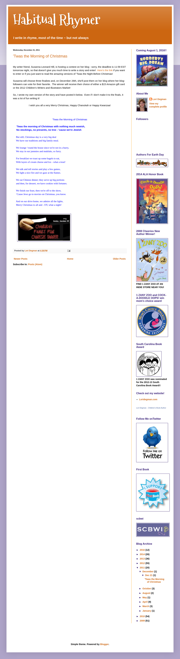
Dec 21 (149, 575)
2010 (142, 616)
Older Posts (119, 258)
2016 (142, 550)
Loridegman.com (148, 399)
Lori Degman (160, 99)
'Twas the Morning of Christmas (40, 56)
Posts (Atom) (35, 264)
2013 (142, 558)
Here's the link (105, 70)
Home (70, 258)
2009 (142, 620)
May (144, 597)
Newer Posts (20, 258)
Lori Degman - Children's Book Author (151, 408)
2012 (142, 563)
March (146, 606)
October (147, 588)
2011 (142, 567)
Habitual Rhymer (56, 19)
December (148, 571)
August (146, 593)
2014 (142, 554)
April (145, 602)
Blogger (104, 644)
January (147, 610)
